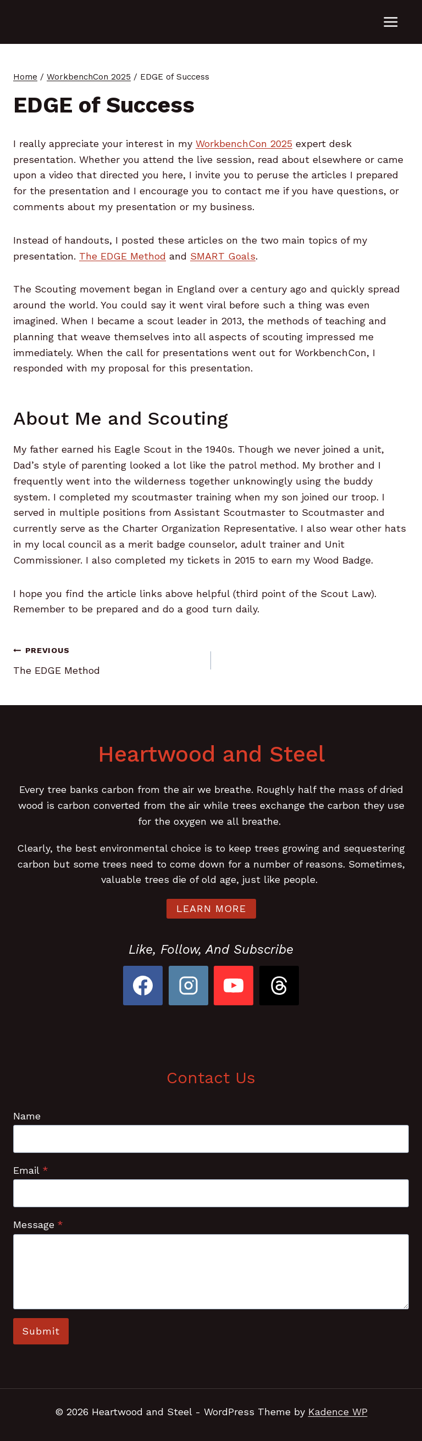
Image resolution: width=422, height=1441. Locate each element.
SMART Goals (223, 256)
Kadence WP (338, 1411)
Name (27, 1116)
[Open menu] (390, 21)
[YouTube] (233, 985)
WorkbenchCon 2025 (244, 143)
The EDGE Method (122, 256)
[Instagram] (188, 985)
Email (30, 1170)
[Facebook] (143, 985)
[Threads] (279, 985)
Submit (41, 1331)
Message (38, 1224)
